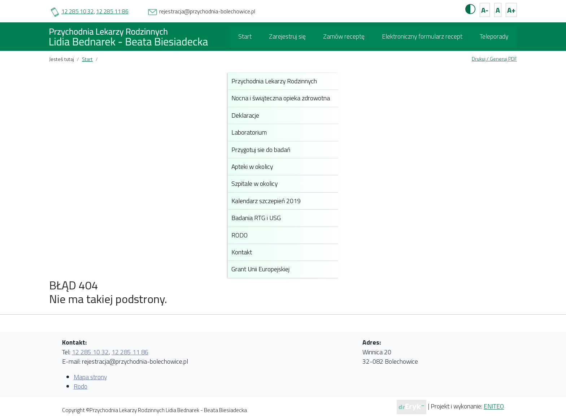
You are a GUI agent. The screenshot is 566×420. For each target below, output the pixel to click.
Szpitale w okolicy (254, 183)
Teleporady (494, 36)
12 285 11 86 (112, 11)
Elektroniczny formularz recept (422, 36)
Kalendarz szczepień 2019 (266, 201)
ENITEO (494, 406)
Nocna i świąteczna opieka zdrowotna (280, 98)
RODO (239, 235)
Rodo (80, 386)
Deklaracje (245, 115)
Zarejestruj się (287, 36)
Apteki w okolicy (252, 166)
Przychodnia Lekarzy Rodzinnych (274, 81)
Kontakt (241, 252)
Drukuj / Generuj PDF (494, 58)
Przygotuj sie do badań (260, 149)
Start (245, 36)
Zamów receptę (344, 36)
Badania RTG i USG (256, 218)
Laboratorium (249, 132)
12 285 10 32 (77, 11)
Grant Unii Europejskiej (260, 269)
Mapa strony (90, 377)
